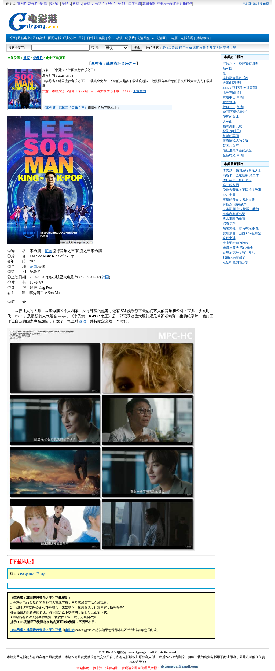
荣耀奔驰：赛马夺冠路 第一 (242, 228)
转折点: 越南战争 (235, 204)
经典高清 (39, 38)
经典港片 (69, 38)
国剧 (81, 38)
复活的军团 (231, 136)
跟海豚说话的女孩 (235, 141)
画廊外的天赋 (232, 126)
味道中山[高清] (233, 97)
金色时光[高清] (233, 155)
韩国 (48, 251)
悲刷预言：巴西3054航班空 (242, 233)
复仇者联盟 (170, 48)
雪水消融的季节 (234, 219)
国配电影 (54, 38)
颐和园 (227, 68)
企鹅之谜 (229, 238)
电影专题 (187, 38)
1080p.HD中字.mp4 (33, 574)
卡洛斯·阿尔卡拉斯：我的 (241, 209)
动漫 (119, 38)
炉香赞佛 (229, 102)
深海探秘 (229, 223)
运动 (82, 321)
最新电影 (24, 38)
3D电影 (173, 38)
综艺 (111, 38)
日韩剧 (92, 38)
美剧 (102, 38)
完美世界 (229, 48)
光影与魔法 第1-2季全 (238, 248)
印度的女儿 (231, 116)
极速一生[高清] (233, 107)
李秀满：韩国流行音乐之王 (113, 64)
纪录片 (130, 38)
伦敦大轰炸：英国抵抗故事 (242, 190)
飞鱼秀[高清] (232, 92)
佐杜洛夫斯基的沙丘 (237, 150)
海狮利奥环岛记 (234, 214)
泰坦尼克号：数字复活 (239, 252)
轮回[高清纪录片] (235, 112)
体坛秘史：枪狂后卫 (237, 180)
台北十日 (229, 195)
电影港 (70, 630)
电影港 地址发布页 (256, 4)
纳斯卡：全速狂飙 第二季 (241, 175)
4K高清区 (159, 38)
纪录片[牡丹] (232, 131)
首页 (12, 38)
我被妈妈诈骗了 (234, 257)
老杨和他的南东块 (235, 262)
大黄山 (227, 121)
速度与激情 (201, 48)
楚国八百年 (231, 145)
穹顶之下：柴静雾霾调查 (240, 63)
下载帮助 (139, 91)
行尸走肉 (185, 48)
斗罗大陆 (216, 48)
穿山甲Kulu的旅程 (235, 243)
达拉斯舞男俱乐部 (235, 78)
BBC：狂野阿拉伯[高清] (240, 88)
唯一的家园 (231, 185)
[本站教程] (203, 38)
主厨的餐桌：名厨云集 (239, 199)
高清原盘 (143, 38)
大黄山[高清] (232, 83)
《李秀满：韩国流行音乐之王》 (65, 108)
